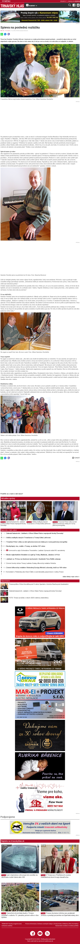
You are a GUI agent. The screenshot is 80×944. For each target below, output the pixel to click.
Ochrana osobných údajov (45, 923)
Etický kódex (58, 923)
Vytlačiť (75, 458)
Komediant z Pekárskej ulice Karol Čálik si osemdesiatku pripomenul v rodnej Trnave (35, 572)
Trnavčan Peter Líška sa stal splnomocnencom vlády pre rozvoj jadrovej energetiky (65, 523)
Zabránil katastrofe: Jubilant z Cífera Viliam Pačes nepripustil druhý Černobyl (13, 523)
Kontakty (75, 923)
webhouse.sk (49, 941)
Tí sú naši (7, 30)
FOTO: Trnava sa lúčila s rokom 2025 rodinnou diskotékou (29, 598)
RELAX (2, 30)
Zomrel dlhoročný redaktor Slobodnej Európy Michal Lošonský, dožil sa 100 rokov (36, 568)
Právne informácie (30, 923)
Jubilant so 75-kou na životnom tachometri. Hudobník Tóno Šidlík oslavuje (33, 559)
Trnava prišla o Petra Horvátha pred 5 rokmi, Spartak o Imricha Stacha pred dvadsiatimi (38, 584)
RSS (70, 923)
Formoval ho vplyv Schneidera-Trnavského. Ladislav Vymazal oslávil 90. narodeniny (35, 550)
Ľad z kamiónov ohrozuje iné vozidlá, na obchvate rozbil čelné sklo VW (19, 876)
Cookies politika (73, 925)
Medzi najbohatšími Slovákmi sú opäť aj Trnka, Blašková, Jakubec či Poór (33, 555)
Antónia (77, 1)
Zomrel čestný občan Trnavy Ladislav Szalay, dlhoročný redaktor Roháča (31, 563)
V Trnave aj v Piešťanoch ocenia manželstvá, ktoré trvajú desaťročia (56, 876)
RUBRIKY (31, 5)
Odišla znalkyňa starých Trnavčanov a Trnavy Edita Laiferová (38, 523)
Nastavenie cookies (61, 925)
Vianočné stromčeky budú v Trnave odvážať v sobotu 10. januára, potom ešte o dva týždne (19, 915)
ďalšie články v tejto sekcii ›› (71, 576)
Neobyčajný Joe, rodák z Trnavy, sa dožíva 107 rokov (25, 546)
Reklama (65, 923)
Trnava (4, 875)
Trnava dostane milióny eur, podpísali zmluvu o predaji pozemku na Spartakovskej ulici (60, 914)
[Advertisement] (40, 117)
